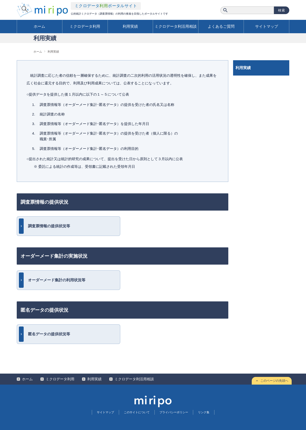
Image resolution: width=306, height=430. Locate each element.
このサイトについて (137, 412)
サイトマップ (266, 26)
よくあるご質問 (221, 26)
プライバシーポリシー (173, 412)
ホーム (39, 26)
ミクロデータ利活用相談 (176, 26)
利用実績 (130, 26)
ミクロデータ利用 (85, 26)
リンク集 (203, 412)
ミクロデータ (106, 6)
